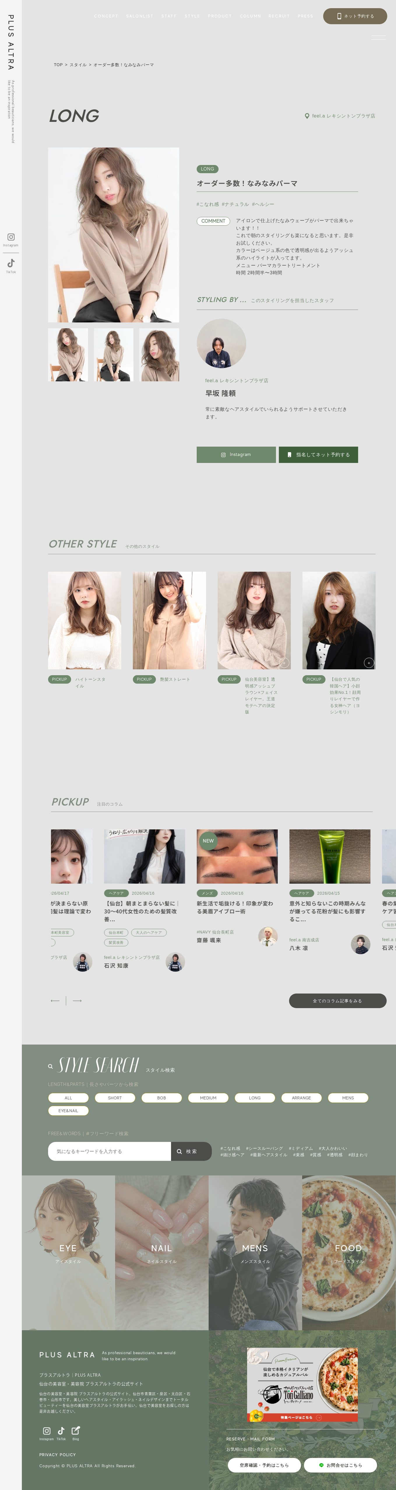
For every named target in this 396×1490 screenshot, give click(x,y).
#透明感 (335, 1154)
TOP (58, 64)
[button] (55, 1000)
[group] (79, 1252)
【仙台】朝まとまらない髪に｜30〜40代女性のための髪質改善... (182, 911)
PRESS (306, 16)
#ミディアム (301, 1148)
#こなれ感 (208, 204)
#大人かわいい (333, 1148)
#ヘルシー (263, 204)
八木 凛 (338, 948)
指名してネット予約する (318, 455)
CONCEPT (106, 16)
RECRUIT (279, 16)
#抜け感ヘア (233, 1154)
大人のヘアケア (188, 933)
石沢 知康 (63, 965)
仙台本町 (63, 933)
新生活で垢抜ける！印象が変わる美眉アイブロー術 (274, 907)
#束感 (299, 1154)
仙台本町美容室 (96, 933)
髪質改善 (155, 942)
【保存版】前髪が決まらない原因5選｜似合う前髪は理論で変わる (91, 911)
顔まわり (82, 942)
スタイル (78, 64)
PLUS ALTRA (11, 43)
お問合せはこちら (340, 1465)
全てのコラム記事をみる (337, 1000)
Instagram (236, 454)
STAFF (169, 16)
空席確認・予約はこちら (264, 1465)
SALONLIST (140, 16)
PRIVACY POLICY (57, 1454)
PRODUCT (220, 16)
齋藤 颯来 (248, 940)
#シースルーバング (264, 1148)
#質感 (315, 1154)
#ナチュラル (235, 204)
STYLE (192, 16)
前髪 (59, 942)
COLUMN (250, 16)
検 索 (191, 1151)
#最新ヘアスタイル (269, 1154)
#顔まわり (358, 1154)
